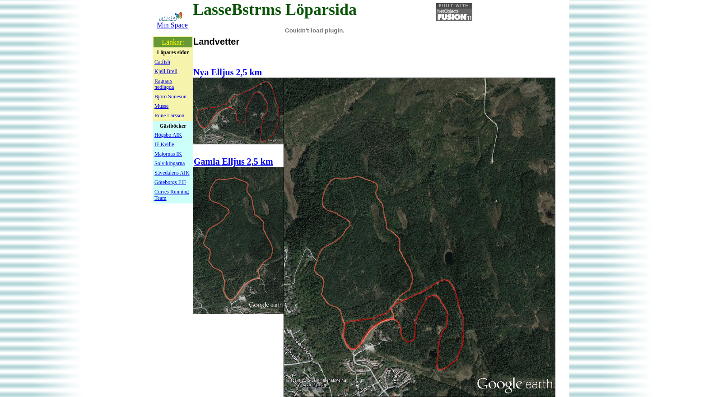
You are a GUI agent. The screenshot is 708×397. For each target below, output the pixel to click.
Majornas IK (168, 154)
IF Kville (164, 144)
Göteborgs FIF (170, 182)
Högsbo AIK (168, 135)
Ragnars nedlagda (164, 84)
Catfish (162, 62)
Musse (161, 106)
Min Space (172, 25)
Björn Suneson (170, 96)
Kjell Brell (165, 71)
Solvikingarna (169, 163)
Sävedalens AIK (172, 173)
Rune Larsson (169, 115)
